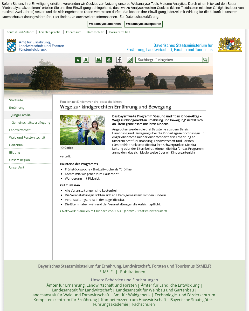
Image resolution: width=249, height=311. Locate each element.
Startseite (16, 100)
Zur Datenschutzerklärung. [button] (139, 17)
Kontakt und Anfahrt (20, 32)
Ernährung (16, 107)
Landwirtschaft (20, 130)
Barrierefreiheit (119, 32)
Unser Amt (16, 167)
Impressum (73, 32)
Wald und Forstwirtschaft (27, 137)
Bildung (14, 152)
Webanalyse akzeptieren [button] (143, 24)
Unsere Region (19, 160)
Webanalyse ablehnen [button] (105, 24)
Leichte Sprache (50, 32)
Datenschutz (95, 32)
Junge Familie (21, 115)
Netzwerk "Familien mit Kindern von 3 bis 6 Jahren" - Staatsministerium (114, 211)
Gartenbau (17, 145)
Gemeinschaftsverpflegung (31, 122)
